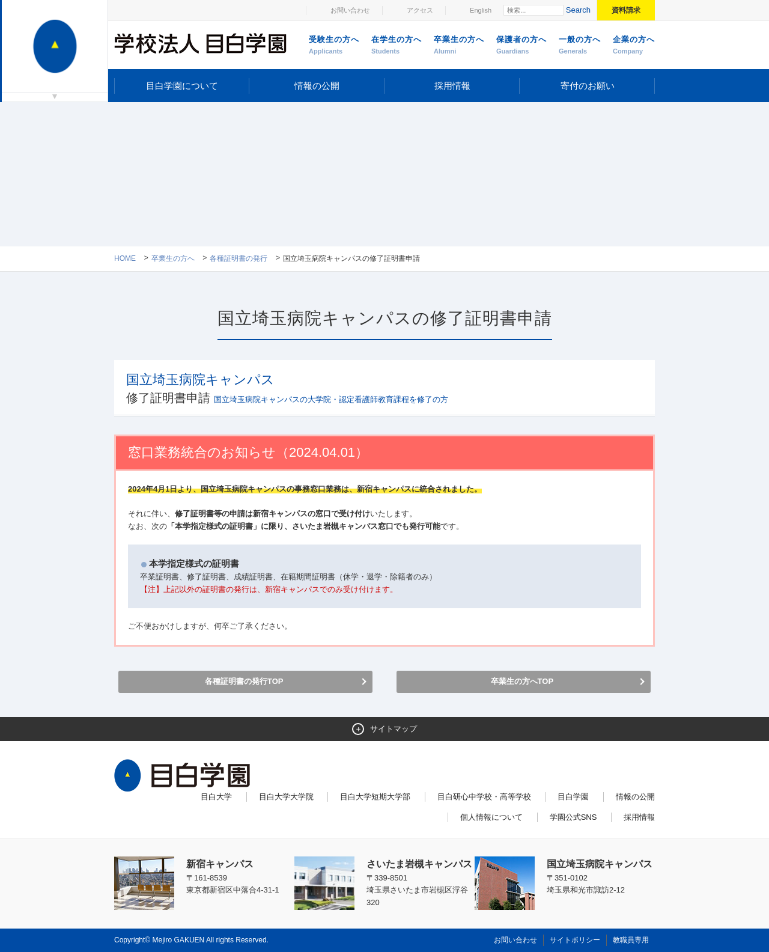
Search (578, 9)
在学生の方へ (396, 45)
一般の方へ (580, 45)
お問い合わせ (350, 10)
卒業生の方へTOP (522, 681)
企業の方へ (634, 45)
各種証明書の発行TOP (244, 681)
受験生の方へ (334, 45)
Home (125, 258)
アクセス (420, 10)
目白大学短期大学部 (375, 796)
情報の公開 (316, 86)
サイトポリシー (575, 940)
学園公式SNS (573, 817)
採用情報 (452, 86)
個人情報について (491, 817)
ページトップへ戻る (629, 917)
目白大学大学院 (286, 796)
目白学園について (182, 86)
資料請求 (626, 10)
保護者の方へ (521, 45)
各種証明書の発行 (238, 258)
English (480, 10)
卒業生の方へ (459, 45)
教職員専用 (631, 940)
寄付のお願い (588, 86)
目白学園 (573, 796)
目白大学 (216, 796)
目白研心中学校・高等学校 (484, 796)
